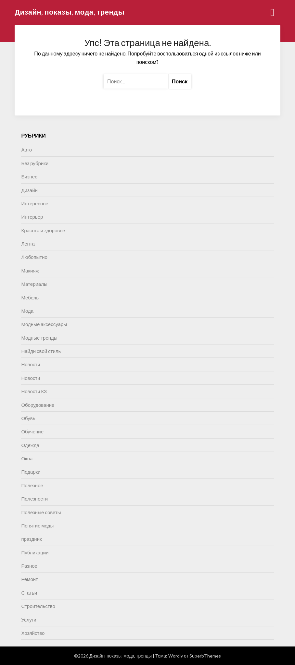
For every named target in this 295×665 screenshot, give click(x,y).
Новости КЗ (34, 391)
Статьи (29, 593)
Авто (26, 149)
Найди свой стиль (41, 351)
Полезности (34, 499)
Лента (28, 244)
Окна (26, 458)
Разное (29, 566)
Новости (30, 364)
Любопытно (34, 257)
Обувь (28, 418)
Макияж (30, 270)
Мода (27, 311)
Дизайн (29, 190)
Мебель (30, 297)
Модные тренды (39, 338)
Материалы (34, 284)
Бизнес (29, 176)
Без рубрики (34, 163)
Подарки (30, 472)
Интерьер (32, 217)
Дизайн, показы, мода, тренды (69, 11)
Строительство (38, 606)
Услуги (28, 620)
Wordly (175, 656)
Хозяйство (33, 633)
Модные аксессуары (44, 324)
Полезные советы (41, 512)
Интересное (34, 203)
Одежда (30, 445)
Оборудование (37, 405)
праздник (31, 539)
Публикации (34, 552)
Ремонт (29, 579)
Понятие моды (37, 525)
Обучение (32, 431)
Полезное (32, 485)
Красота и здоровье (43, 230)
